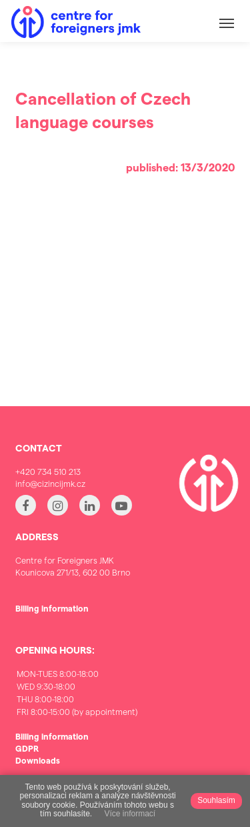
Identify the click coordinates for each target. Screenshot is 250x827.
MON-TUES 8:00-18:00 (77, 674)
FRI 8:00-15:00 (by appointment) (77, 712)
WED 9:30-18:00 (77, 686)
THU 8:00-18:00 (77, 699)
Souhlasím (216, 800)
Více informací (129, 814)
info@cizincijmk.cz (50, 483)
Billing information (52, 608)
